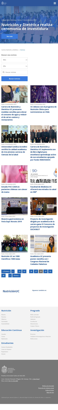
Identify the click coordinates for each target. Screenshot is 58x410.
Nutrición (6, 316)
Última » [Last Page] (16, 282)
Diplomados (4, 345)
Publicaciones (33, 345)
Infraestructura (34, 330)
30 (50, 277)
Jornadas (3, 340)
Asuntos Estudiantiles (6, 353)
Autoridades (4, 327)
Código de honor (49, 396)
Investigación (37, 336)
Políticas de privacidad (48, 392)
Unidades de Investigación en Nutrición (40, 342)
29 (45, 277)
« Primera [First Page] (6, 277)
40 (3, 282)
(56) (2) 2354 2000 (13, 387)
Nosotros (3, 323)
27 (36, 277)
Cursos (3, 342)
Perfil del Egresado (35, 323)
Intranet (3, 360)
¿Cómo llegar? (36, 385)
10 (19, 277)
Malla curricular (34, 320)
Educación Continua (11, 336)
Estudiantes (7, 349)
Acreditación (33, 327)
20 (24, 277)
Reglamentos (4, 357)
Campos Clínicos (34, 332)
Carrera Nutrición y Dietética (9, 50)
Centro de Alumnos (6, 355)
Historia (3, 320)
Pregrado (35, 316)
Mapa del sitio (50, 398)
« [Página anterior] (12, 277)
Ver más (10, 36)
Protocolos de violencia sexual (46, 394)
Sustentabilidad (5, 330)
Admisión (32, 325)
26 (31, 277)
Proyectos (32, 340)
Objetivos (3, 325)
